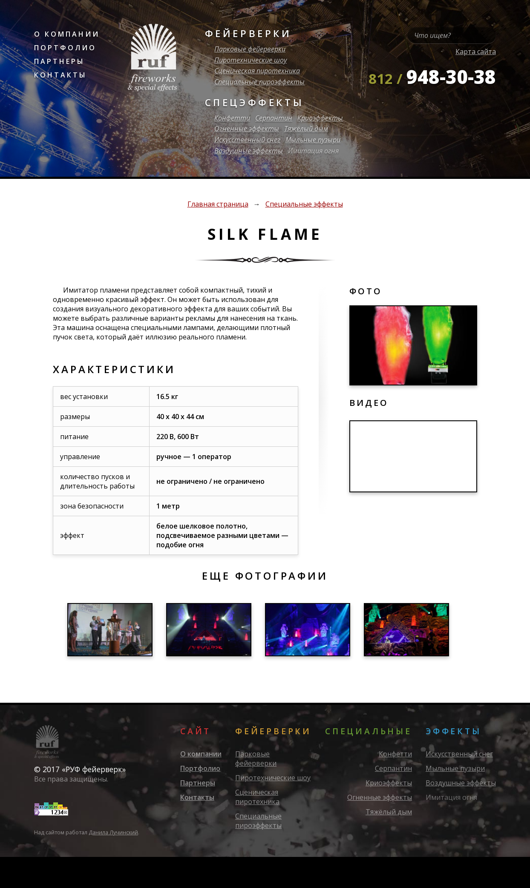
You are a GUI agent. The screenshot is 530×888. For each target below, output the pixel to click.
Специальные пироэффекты (259, 81)
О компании (67, 34)
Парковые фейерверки (249, 49)
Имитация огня (313, 150)
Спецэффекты (254, 102)
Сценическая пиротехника (257, 70)
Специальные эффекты (304, 204)
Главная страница (217, 204)
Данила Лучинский (113, 832)
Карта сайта (475, 51)
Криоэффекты (320, 118)
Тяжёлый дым (306, 128)
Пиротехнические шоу (250, 60)
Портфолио (65, 47)
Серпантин (273, 118)
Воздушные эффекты (248, 150)
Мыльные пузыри (312, 139)
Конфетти (232, 118)
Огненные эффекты (246, 128)
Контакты (60, 75)
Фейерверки (248, 33)
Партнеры (59, 61)
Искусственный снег (247, 139)
